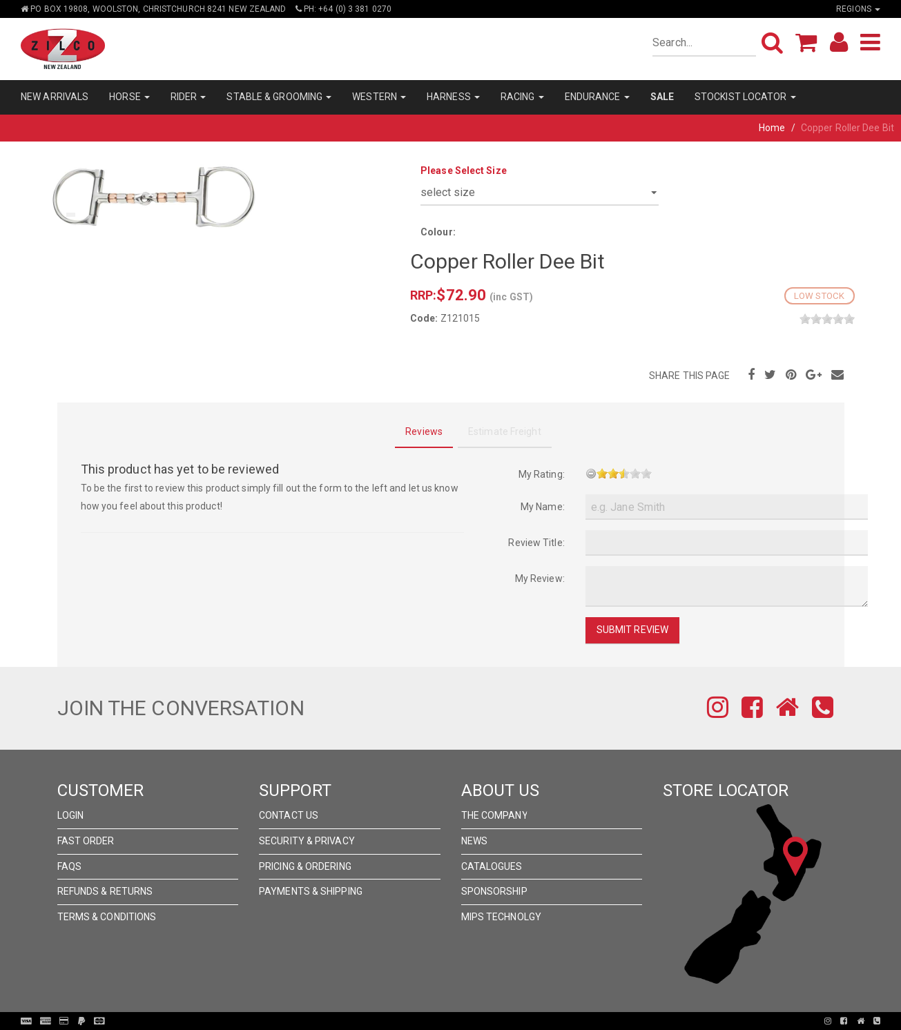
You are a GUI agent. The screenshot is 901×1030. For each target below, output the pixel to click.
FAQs (69, 866)
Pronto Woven (454, 1021)
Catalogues (492, 866)
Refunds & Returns (105, 891)
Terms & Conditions (107, 916)
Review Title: (536, 542)
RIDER (188, 96)
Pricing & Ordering (305, 866)
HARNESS (453, 96)
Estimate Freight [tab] (504, 431)
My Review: (540, 578)
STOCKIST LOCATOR (745, 96)
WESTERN (379, 96)
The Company (494, 815)
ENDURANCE (597, 96)
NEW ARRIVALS (54, 96)
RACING (522, 96)
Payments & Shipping (310, 891)
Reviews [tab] (424, 431)
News (474, 840)
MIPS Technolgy (501, 916)
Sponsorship (494, 891)
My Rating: (542, 474)
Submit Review (632, 629)
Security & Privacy (307, 840)
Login (70, 815)
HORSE (129, 96)
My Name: (543, 506)
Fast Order (86, 840)
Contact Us (288, 815)
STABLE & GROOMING (278, 96)
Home (772, 127)
